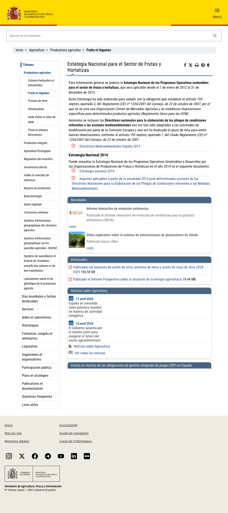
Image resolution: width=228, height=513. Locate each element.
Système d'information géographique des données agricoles (40, 225)
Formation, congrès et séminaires (37, 336)
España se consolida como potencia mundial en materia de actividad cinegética (85, 309)
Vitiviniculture (36, 109)
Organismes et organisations (32, 357)
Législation (29, 346)
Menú (217, 16)
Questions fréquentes (37, 396)
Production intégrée (35, 143)
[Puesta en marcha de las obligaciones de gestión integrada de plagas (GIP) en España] (139, 380)
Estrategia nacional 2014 (97, 171)
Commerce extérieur (36, 212)
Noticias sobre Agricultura (92, 346)
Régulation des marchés (38, 159)
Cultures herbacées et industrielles (41, 83)
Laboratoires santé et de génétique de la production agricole (40, 283)
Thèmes (28, 65)
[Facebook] (186, 65)
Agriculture (36, 50)
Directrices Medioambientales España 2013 (110, 146)
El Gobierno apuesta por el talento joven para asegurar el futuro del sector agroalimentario (85, 334)
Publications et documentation (32, 386)
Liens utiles (30, 405)
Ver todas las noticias (87, 353)
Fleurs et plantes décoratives (38, 132)
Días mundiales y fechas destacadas (39, 298)
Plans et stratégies (35, 376)
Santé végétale (33, 204)
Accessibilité (68, 425)
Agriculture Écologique (37, 151)
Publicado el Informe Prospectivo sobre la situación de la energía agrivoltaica (127, 279)
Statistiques (30, 325)
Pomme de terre (37, 101)
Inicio (19, 50)
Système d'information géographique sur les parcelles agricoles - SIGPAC (40, 243)
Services (28, 309)
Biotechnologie (33, 196)
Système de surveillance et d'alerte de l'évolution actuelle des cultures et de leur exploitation (40, 263)
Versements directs (35, 167)
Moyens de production (37, 188)
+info (72, 227)
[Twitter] (191, 65)
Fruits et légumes (38, 93)
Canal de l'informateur (75, 441)
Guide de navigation (74, 433)
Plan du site (13, 433)
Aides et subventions (36, 317)
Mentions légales (17, 441)
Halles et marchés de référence (36, 177)
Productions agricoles (65, 50)
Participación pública (36, 368)
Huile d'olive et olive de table (41, 119)
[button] (217, 12)
